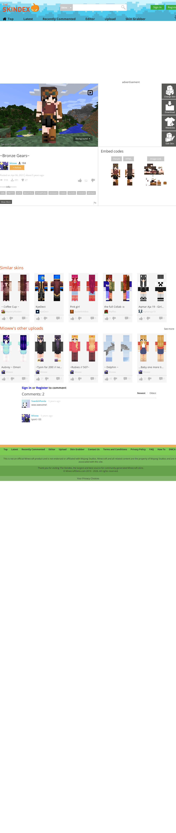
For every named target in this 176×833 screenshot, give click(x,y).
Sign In (157, 7)
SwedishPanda (38, 401)
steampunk (41, 193)
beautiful (28, 193)
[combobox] (66, 8)
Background (82, 138)
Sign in (27, 388)
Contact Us (94, 449)
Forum (116, 158)
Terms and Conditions (115, 449)
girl (3, 193)
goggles (53, 193)
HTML (129, 158)
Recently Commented (59, 19)
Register (42, 388)
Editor (90, 19)
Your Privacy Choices (88, 478)
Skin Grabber (136, 19)
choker (81, 193)
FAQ (151, 449)
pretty (10, 193)
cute (19, 193)
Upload (110, 19)
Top (10, 19)
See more (169, 328)
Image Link (155, 158)
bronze (91, 193)
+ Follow (17, 167)
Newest (141, 393)
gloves (71, 193)
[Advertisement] (89, 53)
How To (161, 449)
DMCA (172, 449)
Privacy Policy (138, 449)
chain (63, 193)
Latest (28, 19)
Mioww (13, 163)
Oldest (153, 393)
